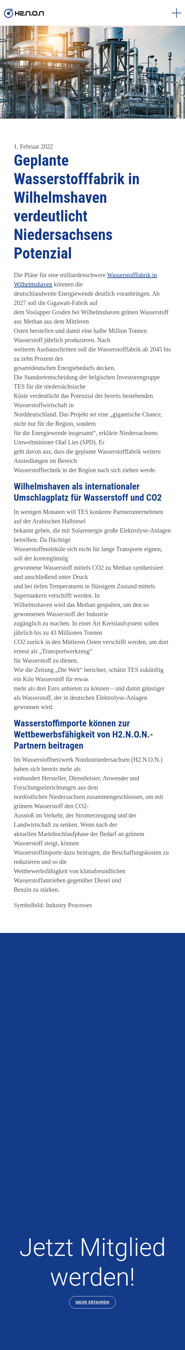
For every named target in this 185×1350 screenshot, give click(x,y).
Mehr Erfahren (92, 1302)
